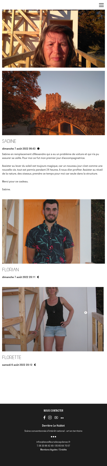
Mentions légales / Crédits (53, 449)
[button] (101, 5)
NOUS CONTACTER (53, 410)
